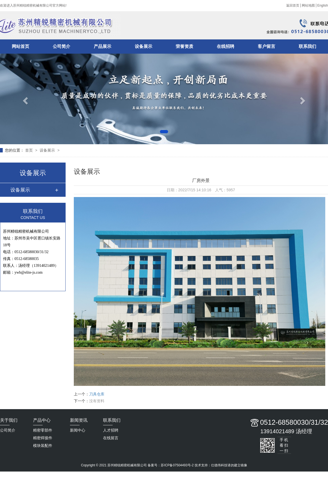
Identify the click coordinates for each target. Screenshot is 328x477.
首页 (29, 150)
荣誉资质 (184, 46)
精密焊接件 (42, 438)
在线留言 (110, 438)
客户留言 (266, 46)
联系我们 (307, 46)
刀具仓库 (96, 394)
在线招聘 (225, 46)
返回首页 (292, 5)
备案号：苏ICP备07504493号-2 (171, 465)
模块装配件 (42, 445)
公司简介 (61, 46)
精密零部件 (42, 430)
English (322, 5)
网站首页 (20, 46)
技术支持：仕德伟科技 (211, 465)
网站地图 (308, 5)
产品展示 (102, 46)
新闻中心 (77, 430)
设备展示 (143, 46)
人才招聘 (110, 430)
